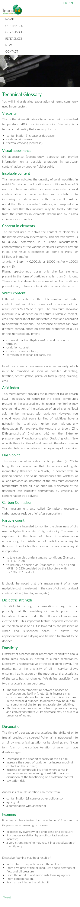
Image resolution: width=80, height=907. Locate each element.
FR (65, 3)
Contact (11, 51)
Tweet (7, 897)
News (9, 45)
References (13, 38)
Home (9, 19)
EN (71, 3)
